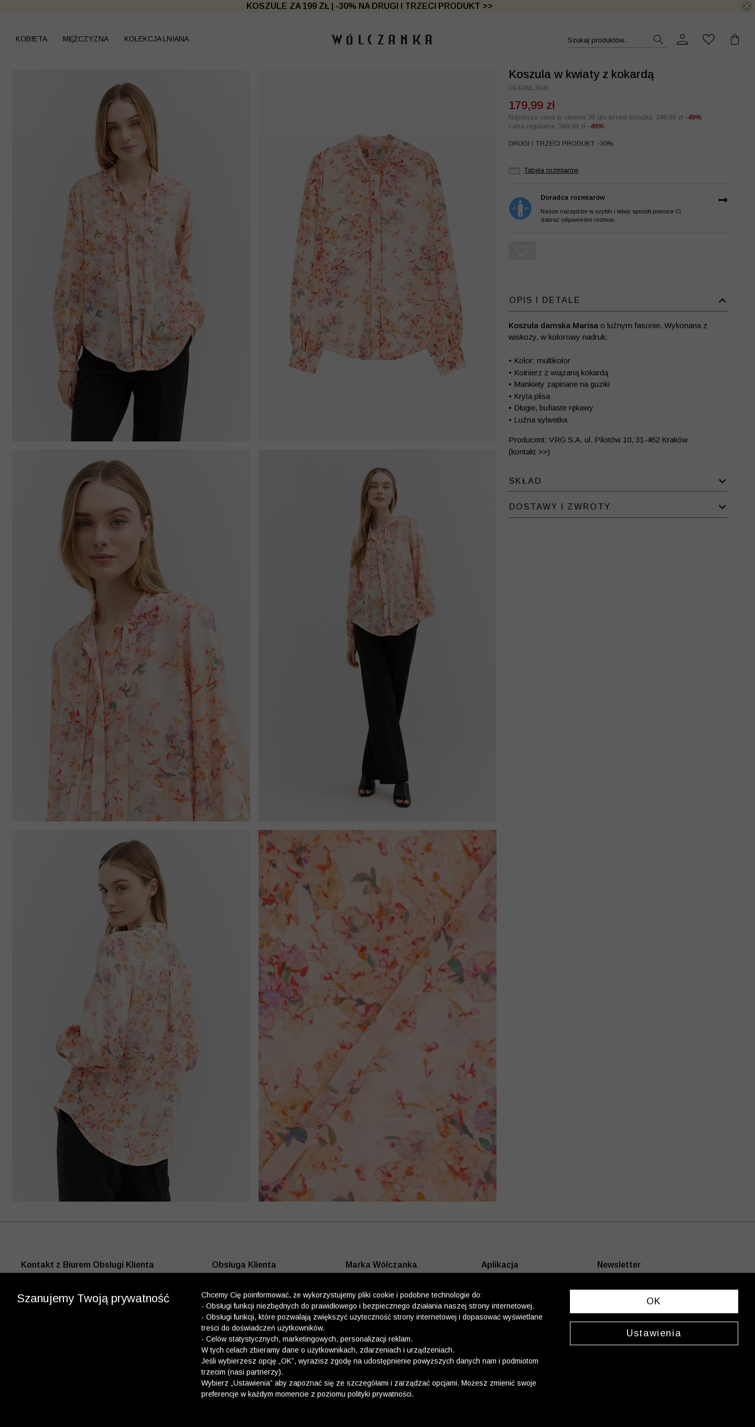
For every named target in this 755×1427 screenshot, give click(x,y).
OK (654, 1301)
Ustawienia (654, 1333)
